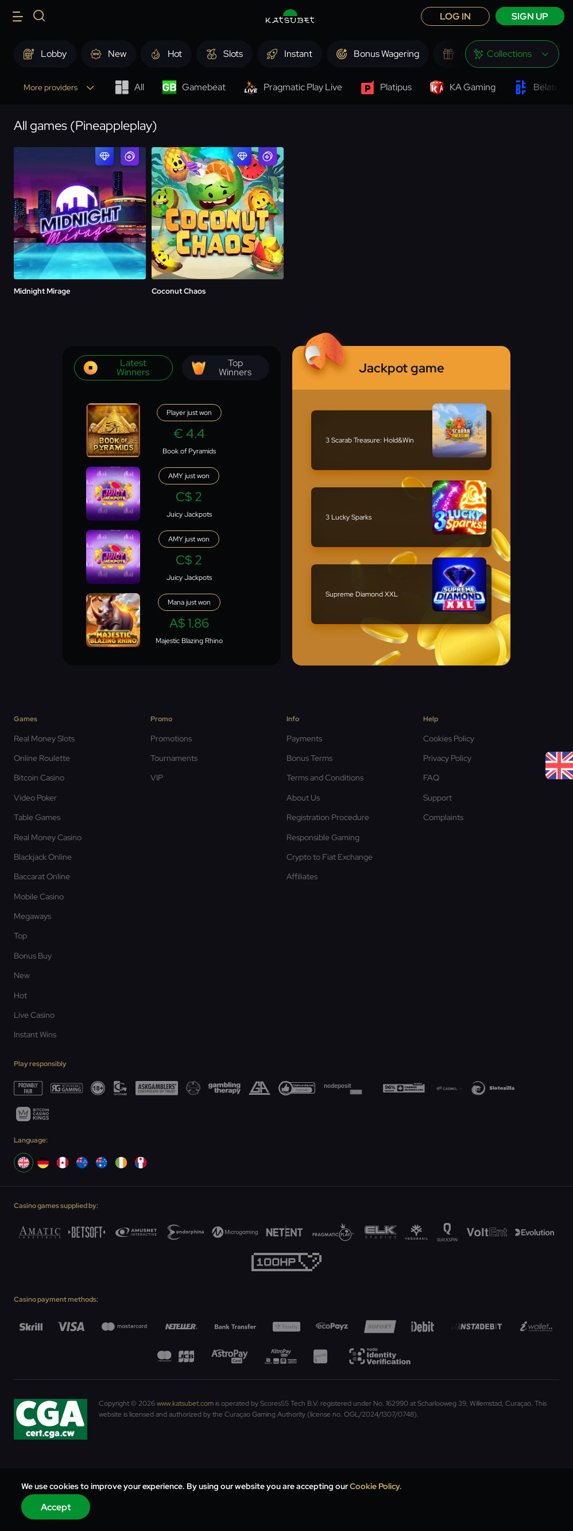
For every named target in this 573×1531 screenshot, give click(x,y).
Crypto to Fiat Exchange (329, 857)
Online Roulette (42, 758)
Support (437, 798)
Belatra (538, 87)
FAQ (431, 777)
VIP (156, 777)
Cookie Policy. (376, 1486)
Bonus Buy (33, 956)
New (22, 975)
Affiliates (302, 876)
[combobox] (512, 54)
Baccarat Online (42, 876)
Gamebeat (194, 87)
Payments (304, 738)
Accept (56, 1507)
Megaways (32, 916)
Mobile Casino (39, 896)
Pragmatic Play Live (293, 87)
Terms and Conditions (324, 777)
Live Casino (34, 1015)
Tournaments (174, 758)
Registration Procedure (327, 817)
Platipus (386, 87)
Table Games (37, 817)
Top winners (222, 367)
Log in (455, 16)
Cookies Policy (448, 738)
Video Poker (35, 798)
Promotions (171, 738)
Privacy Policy (447, 758)
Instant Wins (35, 1034)
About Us (303, 798)
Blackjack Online (43, 857)
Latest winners (116, 367)
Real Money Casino (48, 837)
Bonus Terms (309, 758)
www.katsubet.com (185, 1403)
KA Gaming (462, 87)
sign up (530, 16)
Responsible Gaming (322, 837)
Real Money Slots (44, 738)
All (129, 87)
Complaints (443, 817)
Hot (20, 995)
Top (20, 935)
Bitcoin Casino (39, 777)
